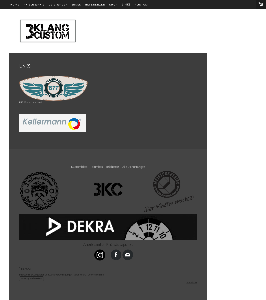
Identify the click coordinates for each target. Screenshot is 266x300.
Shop (113, 4)
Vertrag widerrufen (31, 278)
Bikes (76, 4)
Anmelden (192, 282)
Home (15, 4)
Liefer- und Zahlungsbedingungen (55, 274)
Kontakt (142, 4)
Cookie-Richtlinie (96, 274)
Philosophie (34, 4)
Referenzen (95, 4)
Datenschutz (80, 274)
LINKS (126, 4)
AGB (34, 274)
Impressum (25, 274)
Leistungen (58, 4)
